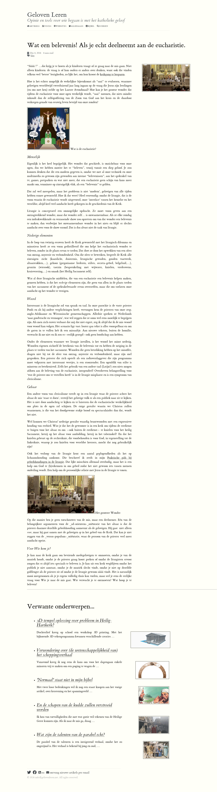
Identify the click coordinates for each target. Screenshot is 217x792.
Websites (60, 26)
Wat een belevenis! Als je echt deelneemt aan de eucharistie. (106, 45)
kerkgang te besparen (112, 74)
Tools (46, 26)
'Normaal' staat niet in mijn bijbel (64, 680)
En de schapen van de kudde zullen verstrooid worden (74, 707)
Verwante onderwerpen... (60, 606)
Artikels (33, 26)
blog (32, 55)
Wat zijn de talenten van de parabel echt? (71, 734)
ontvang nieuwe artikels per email (67, 772)
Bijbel (90, 26)
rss (41, 772)
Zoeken (102, 26)
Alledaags (76, 26)
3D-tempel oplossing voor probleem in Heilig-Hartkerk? (74, 623)
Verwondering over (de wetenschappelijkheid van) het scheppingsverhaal (77, 653)
